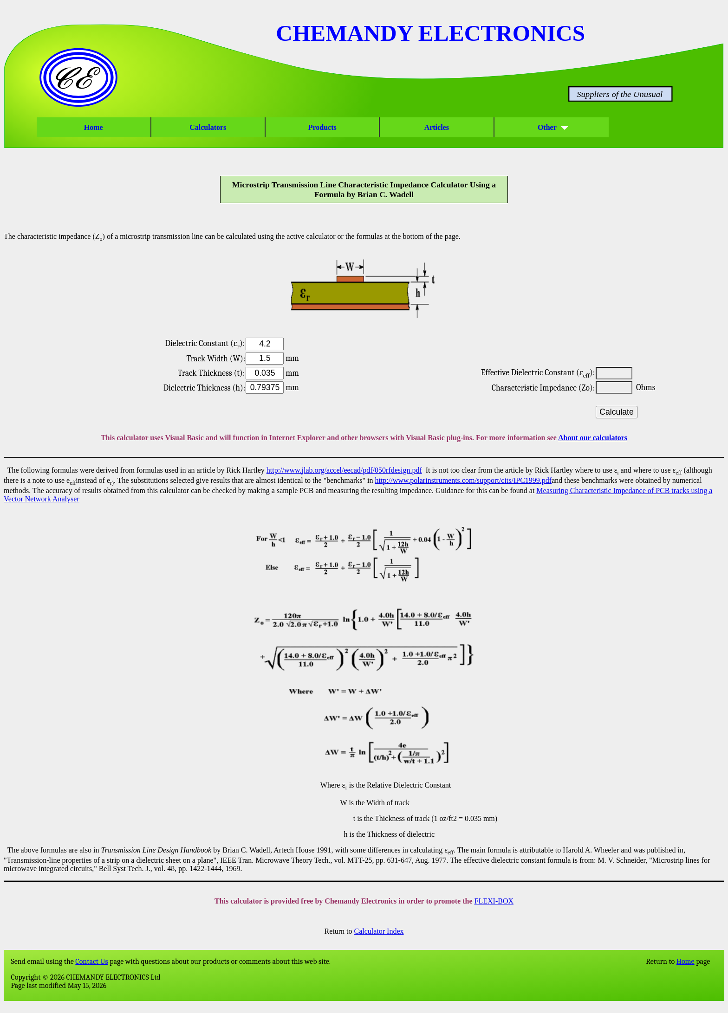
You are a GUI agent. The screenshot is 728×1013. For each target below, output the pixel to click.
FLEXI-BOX (494, 901)
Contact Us (91, 961)
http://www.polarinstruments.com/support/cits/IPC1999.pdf (463, 480)
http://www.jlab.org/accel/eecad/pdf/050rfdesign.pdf (344, 470)
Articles (437, 127)
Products (322, 127)
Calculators (208, 127)
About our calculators (592, 438)
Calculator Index (378, 931)
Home (93, 127)
